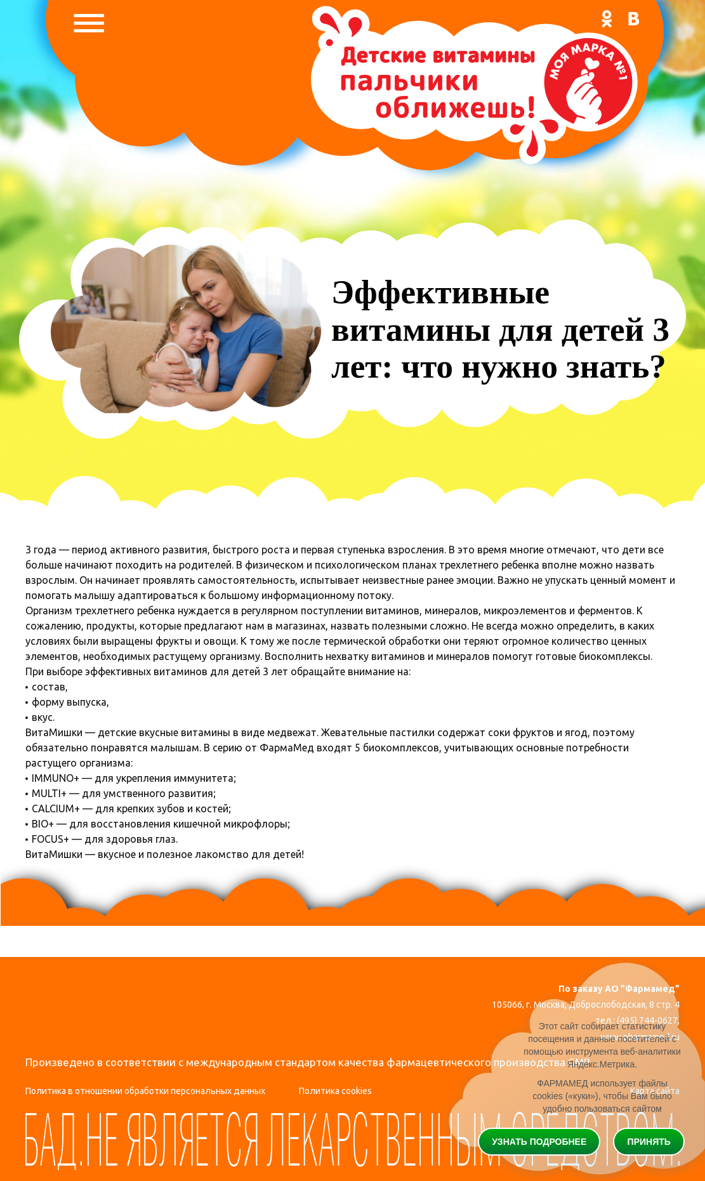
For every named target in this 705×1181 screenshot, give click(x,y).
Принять (649, 1142)
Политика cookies (335, 1091)
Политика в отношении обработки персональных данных (145, 1091)
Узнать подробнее (539, 1142)
